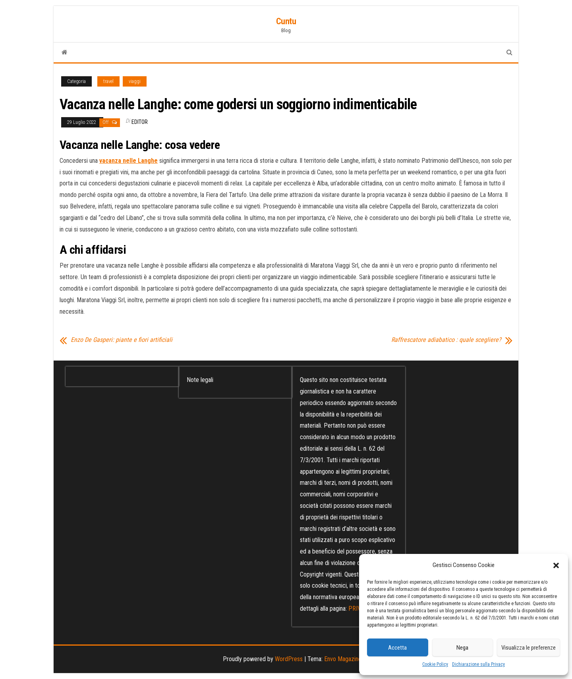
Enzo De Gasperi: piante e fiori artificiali (121, 339)
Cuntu (286, 21)
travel (108, 81)
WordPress (289, 659)
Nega (462, 647)
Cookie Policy (435, 664)
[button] (556, 565)
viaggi (135, 81)
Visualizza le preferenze (528, 647)
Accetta (397, 647)
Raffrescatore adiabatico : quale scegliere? (446, 339)
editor (139, 122)
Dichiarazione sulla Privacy (478, 664)
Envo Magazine (342, 659)
